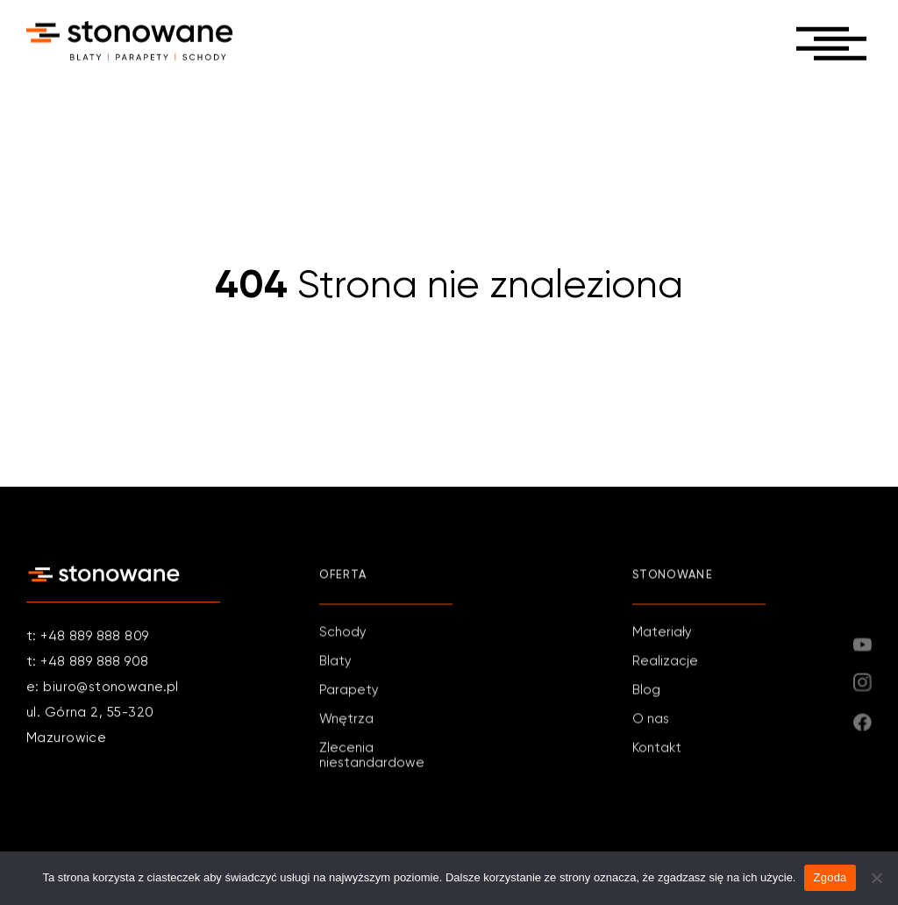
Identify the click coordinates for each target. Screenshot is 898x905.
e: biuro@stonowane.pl (102, 688)
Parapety (349, 691)
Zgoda (829, 877)
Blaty (335, 662)
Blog (646, 691)
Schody (343, 633)
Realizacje (665, 662)
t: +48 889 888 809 (87, 637)
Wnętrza (346, 720)
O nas (650, 720)
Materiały (662, 633)
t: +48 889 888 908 (87, 662)
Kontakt (656, 749)
